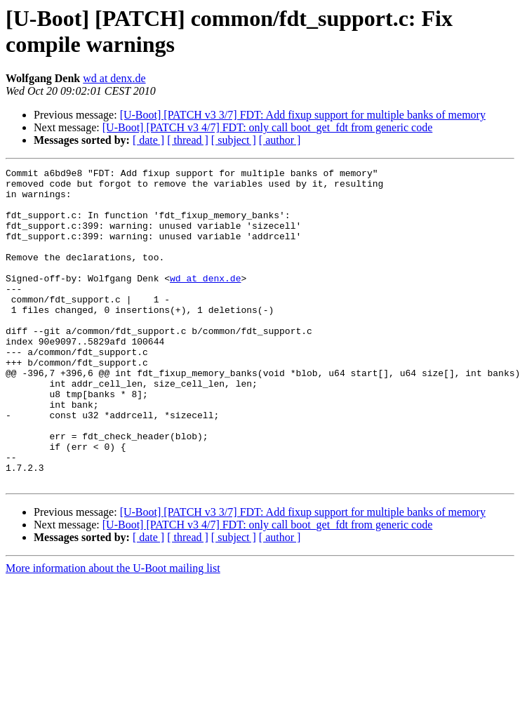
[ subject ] (233, 140)
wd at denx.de (114, 78)
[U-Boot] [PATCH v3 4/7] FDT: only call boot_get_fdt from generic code (267, 127)
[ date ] (148, 140)
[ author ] (280, 140)
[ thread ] (187, 140)
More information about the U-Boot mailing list (113, 631)
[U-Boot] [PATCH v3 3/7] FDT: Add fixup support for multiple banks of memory (303, 115)
